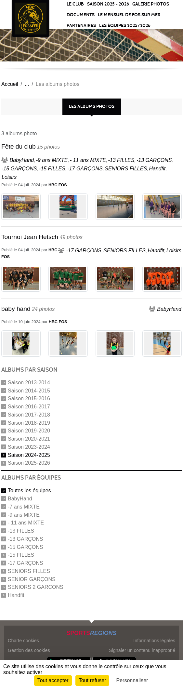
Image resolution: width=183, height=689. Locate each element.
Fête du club (18, 146)
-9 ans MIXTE (24, 514)
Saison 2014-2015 (29, 390)
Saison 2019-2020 (29, 430)
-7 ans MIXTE (24, 507)
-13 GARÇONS (25, 539)
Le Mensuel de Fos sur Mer (129, 15)
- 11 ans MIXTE (26, 522)
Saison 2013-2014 (29, 382)
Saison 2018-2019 (29, 422)
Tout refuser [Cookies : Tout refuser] (92, 680)
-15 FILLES (21, 555)
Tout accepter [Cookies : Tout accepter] (53, 680)
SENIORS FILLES (29, 571)
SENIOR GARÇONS (32, 579)
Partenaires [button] (81, 25)
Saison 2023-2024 (29, 447)
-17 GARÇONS (25, 563)
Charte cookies (23, 640)
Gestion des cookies (29, 650)
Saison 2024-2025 (29, 454)
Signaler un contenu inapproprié (142, 650)
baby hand (16, 308)
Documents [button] (81, 15)
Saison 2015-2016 (29, 398)
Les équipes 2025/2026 (124, 25)
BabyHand (20, 498)
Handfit (16, 595)
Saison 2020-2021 (29, 439)
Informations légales (154, 640)
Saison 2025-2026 (29, 463)
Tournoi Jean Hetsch (29, 236)
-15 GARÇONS (25, 547)
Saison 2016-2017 (29, 406)
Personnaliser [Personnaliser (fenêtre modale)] (132, 680)
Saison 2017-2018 (29, 414)
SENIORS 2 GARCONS (35, 587)
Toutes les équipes (29, 490)
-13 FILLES (21, 531)
